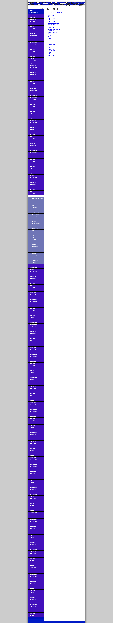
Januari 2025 (35, 579)
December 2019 (35, 440)
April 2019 (35, 421)
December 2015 (35, 329)
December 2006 (35, 15)
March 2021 (35, 474)
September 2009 (35, 91)
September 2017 (35, 378)
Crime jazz (34, 221)
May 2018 (35, 396)
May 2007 (35, 27)
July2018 (35, 401)
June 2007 (35, 29)
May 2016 (35, 341)
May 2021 (35, 479)
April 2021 (35, 476)
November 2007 (35, 41)
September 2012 (35, 174)
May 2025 (35, 589)
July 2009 (35, 86)
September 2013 (35, 268)
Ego (32, 251)
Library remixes (35, 260)
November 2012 (35, 178)
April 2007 (35, 25)
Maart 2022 (35, 501)
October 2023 (35, 545)
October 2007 (35, 38)
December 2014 (35, 302)
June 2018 (35, 398)
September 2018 (35, 405)
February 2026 (35, 609)
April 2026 (35, 614)
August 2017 (35, 375)
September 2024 (35, 570)
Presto (33, 205)
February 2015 (35, 307)
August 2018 (35, 403)
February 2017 (35, 362)
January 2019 (35, 414)
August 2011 (35, 144)
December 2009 (35, 98)
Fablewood (34, 248)
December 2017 (35, 385)
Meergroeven (34, 200)
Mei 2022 (35, 506)
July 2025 (35, 593)
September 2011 (35, 146)
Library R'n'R (34, 262)
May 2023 (35, 534)
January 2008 (35, 45)
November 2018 (35, 410)
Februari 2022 (35, 499)
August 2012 (35, 171)
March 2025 (35, 584)
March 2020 (35, 446)
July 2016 (35, 346)
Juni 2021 (35, 481)
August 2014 (35, 293)
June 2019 (35, 426)
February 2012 (35, 158)
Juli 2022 (35, 511)
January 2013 (35, 183)
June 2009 (35, 84)
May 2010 (35, 109)
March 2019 (35, 419)
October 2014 (35, 297)
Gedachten (34, 239)
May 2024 (35, 561)
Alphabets (35, 618)
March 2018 (35, 391)
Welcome (35, 11)
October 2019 (35, 435)
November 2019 (35, 437)
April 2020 (35, 449)
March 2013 (35, 187)
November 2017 (35, 382)
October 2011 (35, 148)
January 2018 (35, 387)
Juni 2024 (35, 563)
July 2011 (35, 141)
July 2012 (35, 169)
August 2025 (35, 595)
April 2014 (35, 284)
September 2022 (35, 515)
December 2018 (35, 412)
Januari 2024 (35, 552)
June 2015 (35, 316)
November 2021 (35, 492)
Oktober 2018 (35, 407)
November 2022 (35, 520)
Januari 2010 (35, 100)
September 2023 (35, 543)
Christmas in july (35, 214)
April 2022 (35, 504)
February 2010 (35, 102)
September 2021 (35, 488)
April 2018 (35, 394)
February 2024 (35, 554)
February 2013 (35, 185)
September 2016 (35, 350)
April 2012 (35, 162)
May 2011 (35, 137)
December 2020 (35, 467)
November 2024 (35, 575)
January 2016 (35, 332)
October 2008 (35, 66)
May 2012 (35, 164)
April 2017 (35, 366)
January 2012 (35, 155)
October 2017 (35, 380)
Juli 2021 (35, 483)
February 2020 (35, 444)
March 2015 (35, 309)
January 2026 (35, 607)
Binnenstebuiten (35, 228)
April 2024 (35, 559)
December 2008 (35, 70)
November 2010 (35, 123)
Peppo (33, 235)
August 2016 (35, 348)
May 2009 (35, 82)
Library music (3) (35, 212)
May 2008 (35, 54)
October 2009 (35, 93)
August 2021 (35, 485)
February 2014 (35, 279)
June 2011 (35, 139)
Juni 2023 (35, 536)
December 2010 (35, 125)
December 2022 (35, 522)
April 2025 (35, 586)
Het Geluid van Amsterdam (37, 198)
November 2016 (35, 355)
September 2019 (35, 433)
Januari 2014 (35, 277)
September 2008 (35, 63)
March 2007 (35, 22)
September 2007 (35, 36)
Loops (33, 237)
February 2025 (35, 582)
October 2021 (35, 490)
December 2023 (35, 550)
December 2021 (35, 495)
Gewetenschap (35, 255)
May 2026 (35, 616)
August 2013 (35, 265)
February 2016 (35, 334)
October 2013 (35, 270)
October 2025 (35, 600)
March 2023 (35, 529)
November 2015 (35, 325)
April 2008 (35, 52)
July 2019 (35, 428)
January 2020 (35, 442)
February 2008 (35, 47)
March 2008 (35, 50)
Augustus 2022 (35, 513)
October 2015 (35, 327)
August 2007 (35, 34)
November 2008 (35, 68)
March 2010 (35, 105)
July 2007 (35, 31)
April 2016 (35, 339)
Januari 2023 (35, 524)
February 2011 (35, 130)
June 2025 (35, 591)
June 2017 (35, 371)
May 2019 (35, 424)
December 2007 (35, 43)
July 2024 (35, 566)
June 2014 (35, 288)
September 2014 (35, 295)
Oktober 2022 (35, 518)
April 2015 (35, 311)
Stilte (33, 230)
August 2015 (35, 320)
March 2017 (35, 364)
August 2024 (35, 568)
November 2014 (35, 300)
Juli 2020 (35, 456)
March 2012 (35, 160)
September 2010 (35, 119)
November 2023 (35, 547)
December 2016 (35, 357)
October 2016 (35, 352)
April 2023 (35, 531)
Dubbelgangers (35, 246)
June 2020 (35, 453)
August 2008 (35, 61)
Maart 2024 (35, 557)
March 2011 (35, 132)
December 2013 (35, 274)
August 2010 (35, 116)
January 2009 (35, 73)
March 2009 (35, 77)
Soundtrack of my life (35, 13)
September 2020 (35, 460)
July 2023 (35, 538)
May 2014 (35, 286)
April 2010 (35, 107)
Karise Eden (34, 203)
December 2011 (35, 153)
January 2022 (35, 497)
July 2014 (35, 291)
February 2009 (35, 75)
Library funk (34, 219)
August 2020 (35, 458)
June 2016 (35, 343)
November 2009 (35, 96)
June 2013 (35, 194)
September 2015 (35, 323)
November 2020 (35, 465)
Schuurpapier (34, 244)
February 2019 (35, 417)
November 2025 (35, 602)
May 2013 (35, 192)
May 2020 (35, 451)
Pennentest (34, 253)
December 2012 (35, 180)
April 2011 (35, 135)
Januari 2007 (35, 18)
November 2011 (35, 151)
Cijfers (33, 241)
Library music (34, 207)
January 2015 (35, 304)
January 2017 (35, 359)
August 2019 (35, 430)
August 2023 (35, 540)
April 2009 (35, 80)
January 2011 (35, 128)
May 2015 (35, 313)
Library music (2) (35, 209)
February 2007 (35, 20)
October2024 (35, 573)
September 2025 (35, 598)
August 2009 (35, 89)
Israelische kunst (35, 216)
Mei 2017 (35, 368)
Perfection (34, 225)
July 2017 (35, 373)
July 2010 (35, 114)
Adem (33, 258)
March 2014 (35, 281)
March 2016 (35, 336)
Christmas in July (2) (36, 223)
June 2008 (35, 57)
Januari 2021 (35, 469)
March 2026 (35, 612)
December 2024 (35, 577)
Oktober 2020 (35, 462)
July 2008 (35, 59)
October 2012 (35, 176)
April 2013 (35, 190)
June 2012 (35, 167)
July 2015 (35, 318)
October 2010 (35, 121)
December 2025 (35, 605)
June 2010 (35, 112)
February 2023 (35, 527)
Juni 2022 (35, 508)
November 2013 (35, 272)
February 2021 (35, 472)
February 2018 (35, 389)
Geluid (33, 232)
